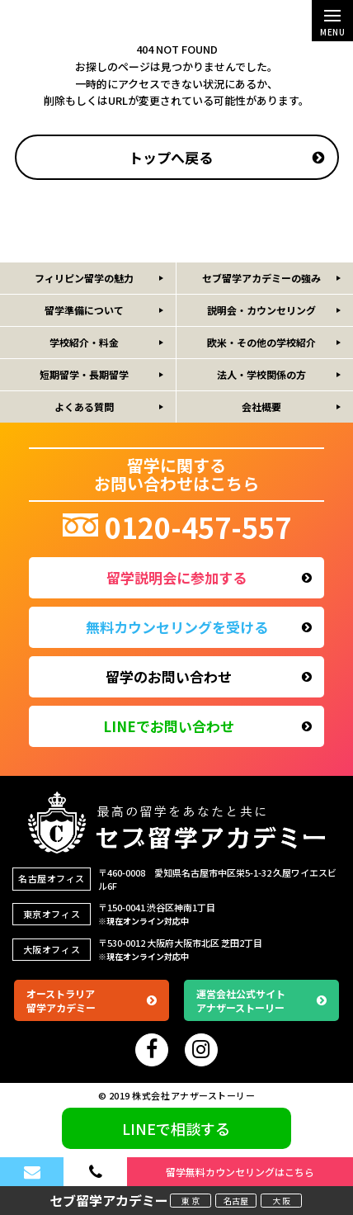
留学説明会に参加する (209, 577)
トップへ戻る (227, 157)
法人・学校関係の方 (261, 374)
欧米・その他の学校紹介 (261, 342)
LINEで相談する (176, 1128)
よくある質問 (84, 406)
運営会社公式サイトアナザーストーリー (261, 1000)
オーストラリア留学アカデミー (91, 1000)
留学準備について (84, 310)
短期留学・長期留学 (84, 374)
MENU (332, 26)
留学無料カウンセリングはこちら (240, 1172)
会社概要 (261, 406)
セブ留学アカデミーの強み (261, 278)
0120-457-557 (177, 527)
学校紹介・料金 (84, 342)
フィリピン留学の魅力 (84, 278)
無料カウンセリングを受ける (199, 627)
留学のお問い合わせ (209, 676)
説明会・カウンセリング (261, 310)
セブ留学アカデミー (108, 1200)
